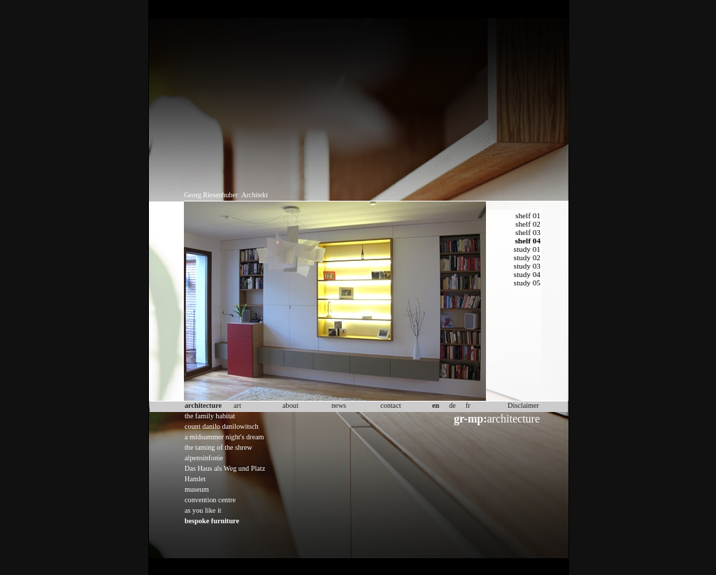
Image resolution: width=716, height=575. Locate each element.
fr (468, 405)
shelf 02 (527, 224)
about (290, 405)
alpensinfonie (204, 458)
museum (197, 489)
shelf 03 (527, 232)
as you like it (203, 510)
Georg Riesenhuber (211, 195)
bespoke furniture (212, 521)
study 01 (527, 249)
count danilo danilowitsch (222, 426)
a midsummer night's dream (224, 437)
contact (390, 405)
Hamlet (195, 479)
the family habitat (210, 416)
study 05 (527, 282)
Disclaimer (523, 405)
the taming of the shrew (218, 447)
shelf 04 (527, 240)
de (452, 405)
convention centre (210, 500)
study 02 (527, 257)
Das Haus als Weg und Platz (225, 468)
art (237, 405)
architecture (497, 419)
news (338, 405)
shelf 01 (527, 215)
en (435, 405)
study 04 (527, 274)
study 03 (527, 266)
